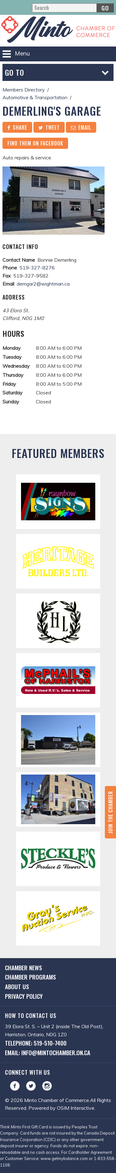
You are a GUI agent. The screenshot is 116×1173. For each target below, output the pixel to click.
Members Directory (23, 90)
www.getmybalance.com (64, 1158)
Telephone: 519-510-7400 (36, 1042)
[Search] (73, 7)
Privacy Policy (24, 996)
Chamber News (23, 967)
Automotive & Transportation (34, 97)
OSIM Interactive (75, 1108)
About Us (17, 986)
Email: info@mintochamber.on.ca (47, 1052)
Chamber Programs (30, 976)
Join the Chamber (110, 812)
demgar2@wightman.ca (43, 284)
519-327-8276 (37, 267)
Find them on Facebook (35, 143)
